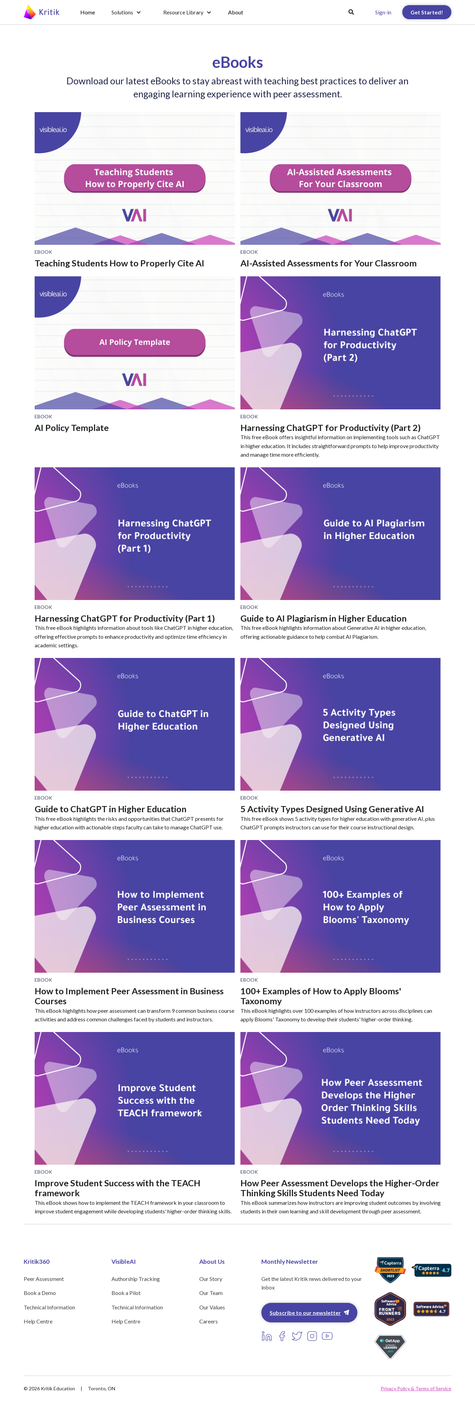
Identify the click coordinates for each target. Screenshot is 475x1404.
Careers (208, 1321)
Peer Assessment (44, 1278)
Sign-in (383, 12)
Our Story (210, 1278)
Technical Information (49, 1307)
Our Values (212, 1307)
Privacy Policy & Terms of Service (416, 1388)
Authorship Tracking (135, 1278)
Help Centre (38, 1321)
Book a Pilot (126, 1292)
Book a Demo (40, 1292)
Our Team (211, 1292)
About (235, 12)
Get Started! (427, 12)
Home (87, 12)
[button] (126, 12)
